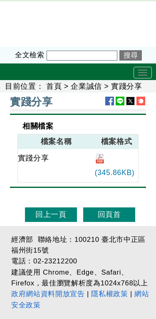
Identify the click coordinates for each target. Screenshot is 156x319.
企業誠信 (86, 86)
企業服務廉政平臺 (31, 6)
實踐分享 (126, 86)
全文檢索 (30, 55)
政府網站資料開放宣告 (48, 294)
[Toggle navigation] (143, 72)
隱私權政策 (109, 294)
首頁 (54, 86)
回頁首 (109, 214)
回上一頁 (51, 214)
